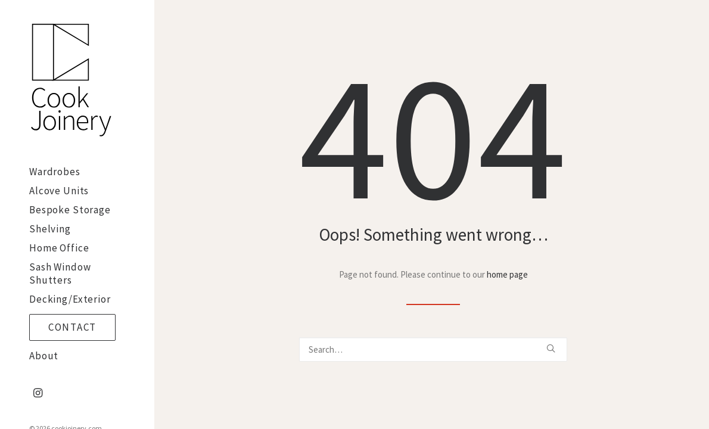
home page (507, 274)
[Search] (433, 349)
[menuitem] (38, 393)
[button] (38, 393)
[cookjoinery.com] (75, 81)
